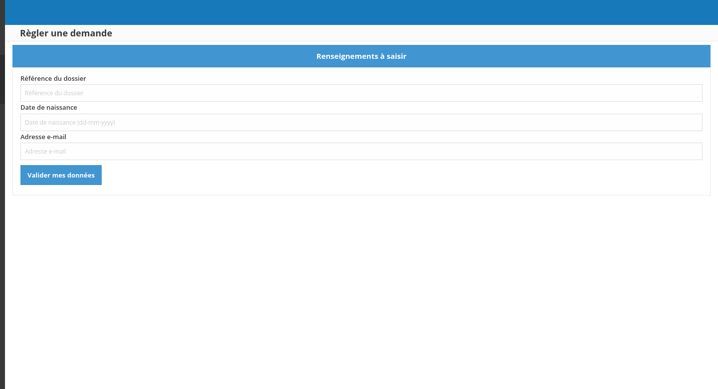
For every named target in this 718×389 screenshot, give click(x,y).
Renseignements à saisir (409, 56)
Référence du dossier (148, 78)
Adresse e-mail (138, 136)
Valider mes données (155, 175)
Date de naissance (143, 107)
